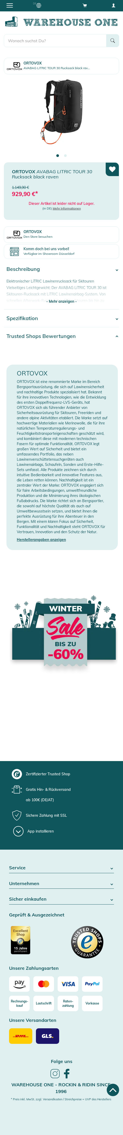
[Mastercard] (43, 984)
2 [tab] (65, 155)
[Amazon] (19, 984)
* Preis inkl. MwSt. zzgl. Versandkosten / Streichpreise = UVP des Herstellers (61, 1099)
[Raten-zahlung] (68, 1003)
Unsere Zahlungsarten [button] (34, 968)
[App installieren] (33, 831)
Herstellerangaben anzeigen (41, 539)
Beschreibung (23, 269)
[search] (55, 40)
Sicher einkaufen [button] (61, 899)
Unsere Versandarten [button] (32, 1020)
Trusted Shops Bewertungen (41, 336)
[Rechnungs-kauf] (19, 1003)
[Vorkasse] (92, 1003)
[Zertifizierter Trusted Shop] (34, 943)
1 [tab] (57, 155)
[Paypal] (92, 984)
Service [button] (61, 868)
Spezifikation (22, 318)
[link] (55, 1077)
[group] (61, 774)
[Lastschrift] (43, 1003)
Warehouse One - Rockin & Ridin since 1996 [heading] (61, 1088)
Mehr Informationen (67, 208)
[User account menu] (113, 5)
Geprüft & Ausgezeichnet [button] (36, 915)
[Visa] (68, 984)
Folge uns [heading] (61, 1061)
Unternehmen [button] (61, 883)
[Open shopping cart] (84, 5)
